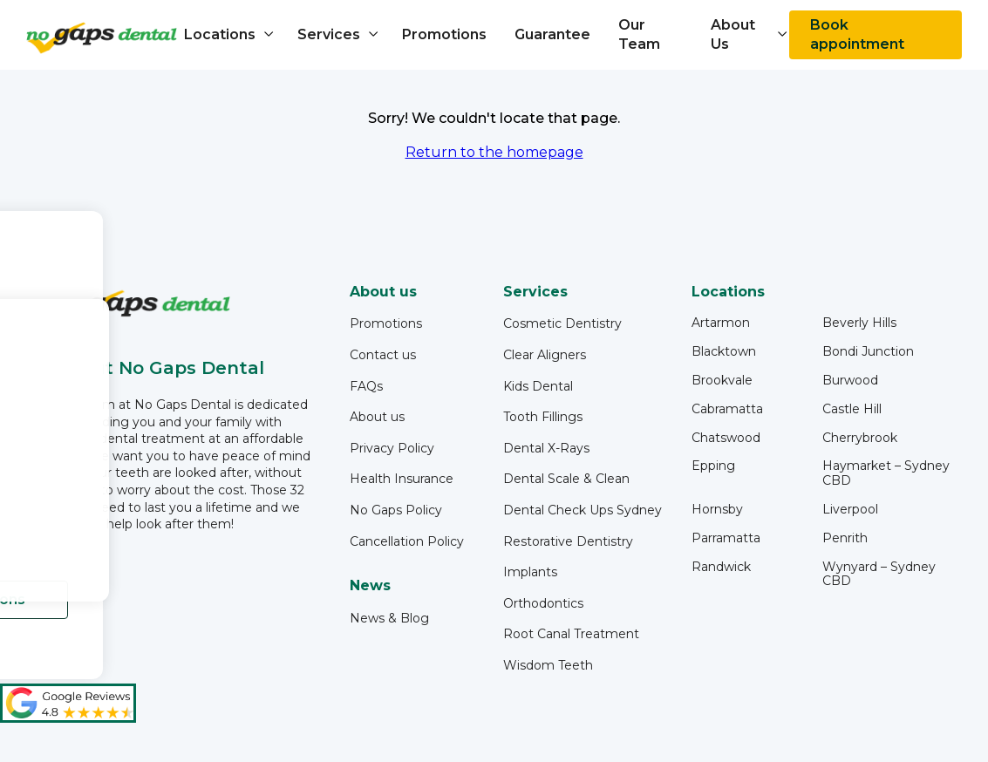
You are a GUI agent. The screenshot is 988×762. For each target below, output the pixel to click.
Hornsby (717, 509)
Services (328, 34)
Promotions (444, 34)
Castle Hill (852, 409)
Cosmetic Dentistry (562, 323)
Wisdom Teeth (548, 665)
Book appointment (857, 34)
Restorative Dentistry (568, 541)
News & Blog (389, 618)
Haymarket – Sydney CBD (886, 473)
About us (377, 417)
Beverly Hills (859, 323)
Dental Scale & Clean (566, 478)
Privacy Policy (392, 448)
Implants (530, 572)
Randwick (721, 567)
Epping (713, 466)
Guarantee (552, 34)
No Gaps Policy (396, 510)
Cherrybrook (859, 438)
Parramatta (726, 538)
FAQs (366, 386)
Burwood (850, 380)
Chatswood (726, 438)
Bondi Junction (868, 351)
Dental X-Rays (546, 448)
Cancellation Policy (407, 541)
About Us (733, 34)
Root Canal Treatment (571, 634)
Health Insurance (401, 478)
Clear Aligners (544, 355)
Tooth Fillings (543, 417)
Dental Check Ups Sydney (582, 510)
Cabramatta (727, 409)
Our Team (639, 34)
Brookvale (722, 380)
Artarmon (721, 323)
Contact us (383, 355)
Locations (220, 34)
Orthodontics (543, 603)
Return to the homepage (494, 152)
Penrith (845, 538)
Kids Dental (538, 386)
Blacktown (724, 351)
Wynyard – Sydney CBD (879, 574)
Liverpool (850, 509)
